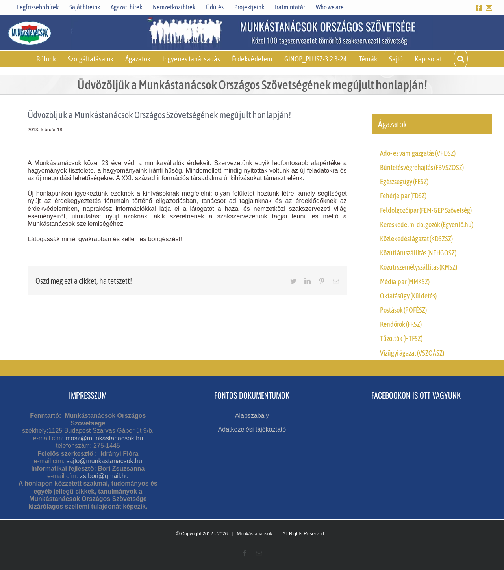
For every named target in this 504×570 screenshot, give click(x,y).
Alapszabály (252, 415)
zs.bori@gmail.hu (104, 476)
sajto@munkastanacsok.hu (104, 461)
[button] (461, 59)
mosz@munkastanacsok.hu (104, 438)
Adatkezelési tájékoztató (252, 429)
